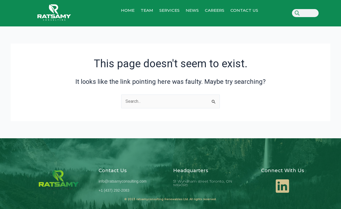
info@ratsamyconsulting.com (123, 181)
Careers (214, 10)
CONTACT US (244, 10)
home (128, 10)
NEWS (192, 10)
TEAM (147, 10)
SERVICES (169, 10)
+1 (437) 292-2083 (114, 190)
